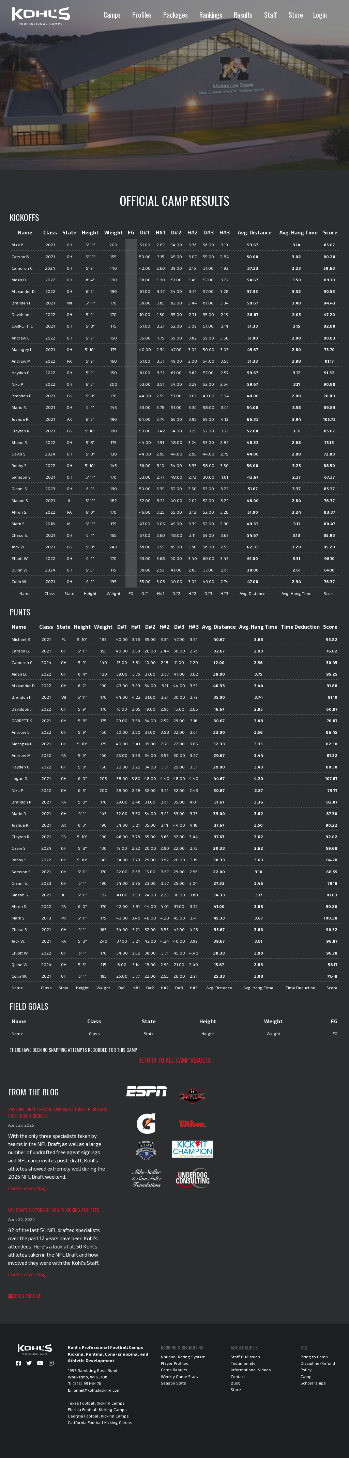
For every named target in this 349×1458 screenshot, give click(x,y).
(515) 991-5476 (87, 1383)
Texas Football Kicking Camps (96, 1403)
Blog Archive (24, 1295)
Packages (175, 15)
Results (243, 15)
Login (320, 15)
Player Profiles (174, 1363)
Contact (238, 1376)
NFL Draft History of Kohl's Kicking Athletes (53, 1209)
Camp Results (174, 1369)
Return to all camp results (174, 1060)
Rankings (210, 15)
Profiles (142, 15)
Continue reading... (28, 1188)
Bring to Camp (314, 1356)
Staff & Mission (245, 1356)
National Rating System (183, 1356)
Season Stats (173, 1382)
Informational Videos (251, 1369)
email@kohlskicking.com (97, 1390)
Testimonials (243, 1363)
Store (296, 15)
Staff (270, 15)
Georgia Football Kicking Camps (98, 1415)
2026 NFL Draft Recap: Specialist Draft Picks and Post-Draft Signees (57, 1113)
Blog (235, 1382)
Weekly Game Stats (179, 1376)
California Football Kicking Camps (100, 1422)
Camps (112, 15)
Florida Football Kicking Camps (97, 1409)
